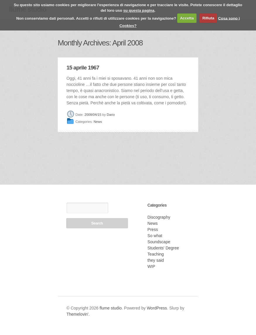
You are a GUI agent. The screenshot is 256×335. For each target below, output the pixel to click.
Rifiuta (208, 18)
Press (152, 229)
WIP (151, 266)
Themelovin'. (78, 314)
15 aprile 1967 (82, 67)
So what (154, 235)
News (98, 122)
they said (155, 260)
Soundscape (158, 241)
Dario (111, 114)
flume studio (111, 308)
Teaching (155, 254)
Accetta (187, 18)
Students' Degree (163, 248)
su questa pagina (138, 10)
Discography (158, 217)
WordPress (157, 308)
